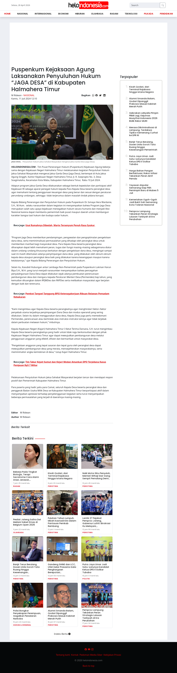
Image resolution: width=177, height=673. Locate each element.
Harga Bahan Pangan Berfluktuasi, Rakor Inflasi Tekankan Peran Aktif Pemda (143, 174)
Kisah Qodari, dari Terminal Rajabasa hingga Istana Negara (60, 476)
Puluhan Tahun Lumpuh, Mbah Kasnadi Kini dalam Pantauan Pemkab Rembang (62, 522)
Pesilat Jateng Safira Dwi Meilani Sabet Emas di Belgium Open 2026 (27, 522)
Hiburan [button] (79, 13)
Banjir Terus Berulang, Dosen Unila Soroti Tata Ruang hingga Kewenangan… (26, 568)
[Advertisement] (88, 43)
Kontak (75, 654)
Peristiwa (53, 486)
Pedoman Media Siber (91, 654)
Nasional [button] (22, 13)
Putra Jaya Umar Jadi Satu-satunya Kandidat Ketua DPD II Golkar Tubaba (95, 568)
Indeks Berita (62, 633)
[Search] (145, 5)
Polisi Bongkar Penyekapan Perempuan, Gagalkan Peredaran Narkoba (27, 614)
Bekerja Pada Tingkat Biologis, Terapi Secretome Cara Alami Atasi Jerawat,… (26, 475)
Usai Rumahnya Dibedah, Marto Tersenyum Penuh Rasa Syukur (60, 225)
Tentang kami (63, 654)
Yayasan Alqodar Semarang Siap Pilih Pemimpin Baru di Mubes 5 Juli (143, 189)
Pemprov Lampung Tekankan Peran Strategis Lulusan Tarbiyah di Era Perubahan (92, 615)
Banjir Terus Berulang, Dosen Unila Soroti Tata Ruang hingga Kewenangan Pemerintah (143, 145)
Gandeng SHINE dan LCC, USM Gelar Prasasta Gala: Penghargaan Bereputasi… (62, 568)
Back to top (88, 665)
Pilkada (148, 13)
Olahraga (18, 532)
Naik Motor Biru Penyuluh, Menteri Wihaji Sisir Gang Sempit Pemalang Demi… (96, 476)
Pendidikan (166, 13)
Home (7, 13)
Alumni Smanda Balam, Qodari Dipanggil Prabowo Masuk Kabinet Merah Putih (61, 614)
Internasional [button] (43, 13)
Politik (86, 579)
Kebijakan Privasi (112, 654)
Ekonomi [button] (63, 13)
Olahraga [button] (97, 13)
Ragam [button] (114, 13)
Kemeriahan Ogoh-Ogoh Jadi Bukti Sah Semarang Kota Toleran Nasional (143, 202)
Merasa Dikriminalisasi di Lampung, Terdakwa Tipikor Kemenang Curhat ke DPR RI (143, 131)
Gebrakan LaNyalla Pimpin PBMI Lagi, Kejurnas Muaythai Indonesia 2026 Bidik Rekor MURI (143, 117)
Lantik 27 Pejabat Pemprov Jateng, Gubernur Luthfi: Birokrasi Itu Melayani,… (96, 522)
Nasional (29, 95)
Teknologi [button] (131, 13)
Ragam (16, 486)
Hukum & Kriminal (22, 625)
